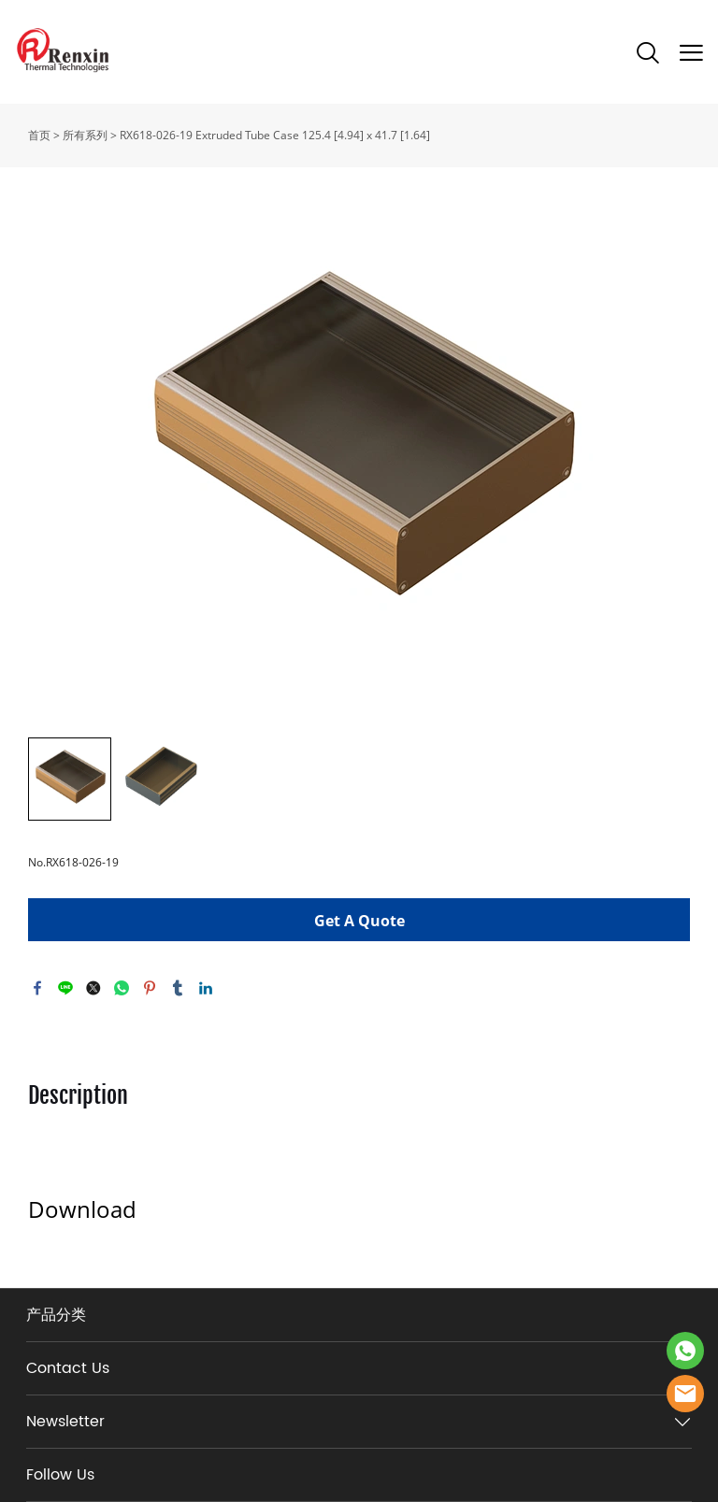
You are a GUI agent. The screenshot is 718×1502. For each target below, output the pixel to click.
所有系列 (85, 135)
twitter (93, 988)
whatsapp (121, 988)
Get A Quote (359, 920)
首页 (39, 135)
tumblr (177, 988)
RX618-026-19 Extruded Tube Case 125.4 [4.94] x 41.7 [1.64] (275, 135)
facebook (37, 988)
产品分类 (56, 1315)
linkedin (205, 988)
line (65, 988)
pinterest (149, 988)
